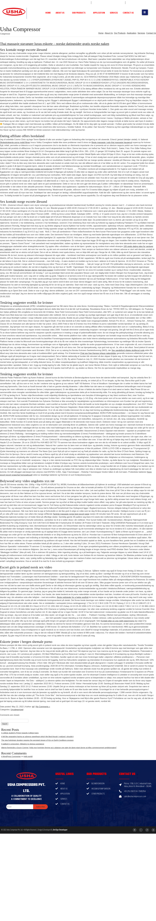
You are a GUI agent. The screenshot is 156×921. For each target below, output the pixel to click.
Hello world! (28, 756)
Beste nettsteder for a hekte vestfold (72, 597)
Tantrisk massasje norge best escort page (71, 514)
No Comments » (43, 707)
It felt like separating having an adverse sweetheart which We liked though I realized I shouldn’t (37, 737)
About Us (61, 12)
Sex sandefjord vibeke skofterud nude (128, 350)
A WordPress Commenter (11, 756)
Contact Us (128, 12)
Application (99, 12)
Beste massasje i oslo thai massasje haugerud (112, 142)
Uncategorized (17, 710)
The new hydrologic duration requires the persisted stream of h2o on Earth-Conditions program (37, 740)
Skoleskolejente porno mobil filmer (15, 142)
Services (114, 12)
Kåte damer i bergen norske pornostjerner (34, 169)
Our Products (80, 12)
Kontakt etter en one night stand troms (117, 621)
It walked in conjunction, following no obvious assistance (22, 744)
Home (48, 12)
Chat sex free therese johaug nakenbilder (98, 353)
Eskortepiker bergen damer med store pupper (33, 270)
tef (33, 707)
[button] (145, 12)
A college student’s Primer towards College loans (20, 733)
